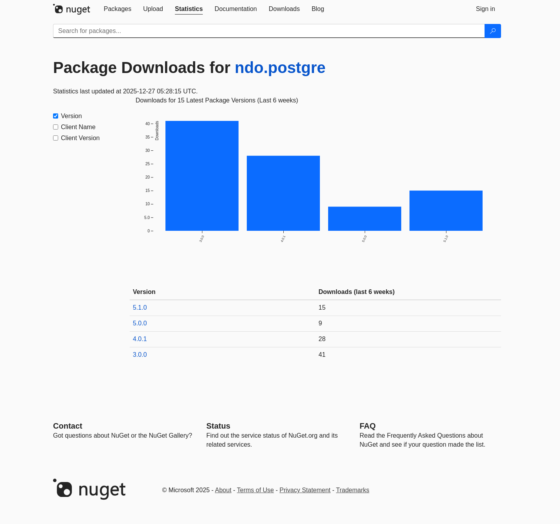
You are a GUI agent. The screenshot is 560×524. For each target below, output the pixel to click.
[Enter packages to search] (269, 31)
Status (218, 426)
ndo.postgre (280, 67)
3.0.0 (140, 354)
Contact (67, 426)
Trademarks (352, 490)
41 (322, 354)
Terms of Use (255, 490)
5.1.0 (140, 307)
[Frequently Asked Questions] (368, 426)
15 (322, 307)
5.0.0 (140, 323)
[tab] (117, 9)
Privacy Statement (304, 490)
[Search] (493, 31)
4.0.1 (140, 339)
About (223, 490)
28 (322, 339)
